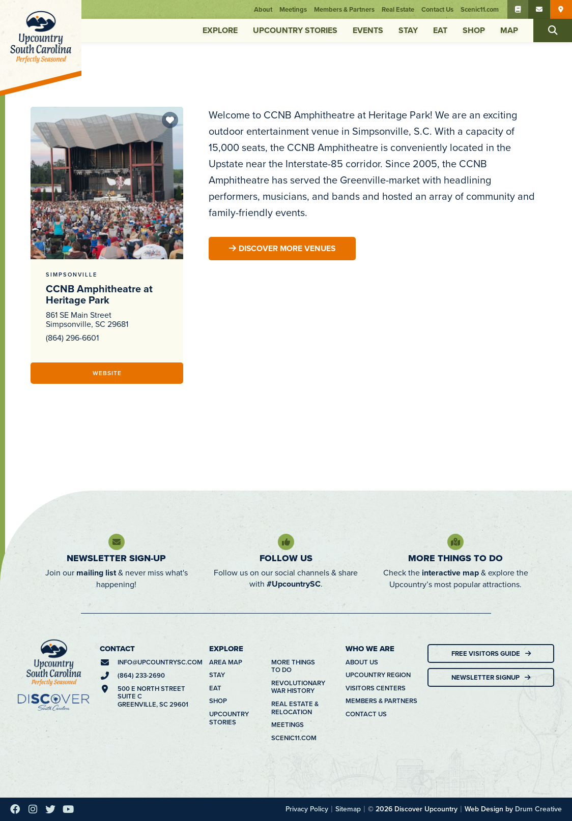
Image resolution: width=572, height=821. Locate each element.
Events (368, 30)
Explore (220, 30)
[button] (552, 30)
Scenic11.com (481, 9)
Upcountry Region (378, 675)
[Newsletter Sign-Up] (116, 542)
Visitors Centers (376, 688)
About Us (362, 662)
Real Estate (399, 9)
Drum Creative (538, 809)
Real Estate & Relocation (295, 708)
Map (509, 30)
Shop (474, 30)
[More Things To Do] (455, 542)
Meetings (294, 9)
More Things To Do (455, 558)
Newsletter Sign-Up (116, 558)
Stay (408, 30)
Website (107, 373)
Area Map (225, 662)
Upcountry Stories (295, 30)
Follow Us (286, 558)
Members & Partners (345, 9)
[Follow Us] (286, 542)
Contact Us (438, 9)
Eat (440, 30)
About (264, 9)
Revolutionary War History (298, 687)
